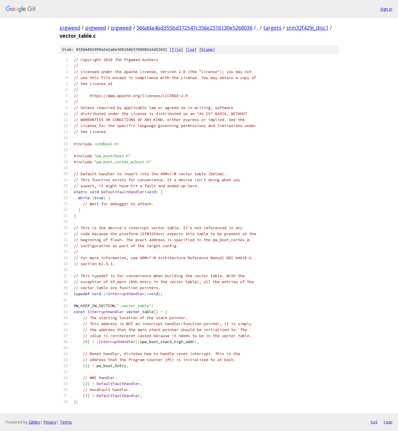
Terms (66, 422)
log (191, 49)
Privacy (49, 422)
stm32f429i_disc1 (307, 27)
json (387, 421)
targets (272, 27)
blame (207, 49)
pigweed (70, 27)
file (176, 49)
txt (374, 421)
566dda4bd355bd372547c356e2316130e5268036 (194, 27)
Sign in (386, 9)
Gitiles (34, 422)
